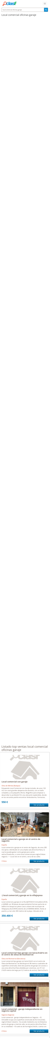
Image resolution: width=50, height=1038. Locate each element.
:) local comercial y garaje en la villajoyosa (22, 895)
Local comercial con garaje (15, 781)
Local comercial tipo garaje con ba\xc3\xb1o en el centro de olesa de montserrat (24, 953)
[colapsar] (45, 3)
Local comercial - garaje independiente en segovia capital (22, 1010)
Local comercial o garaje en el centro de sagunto (21, 840)
